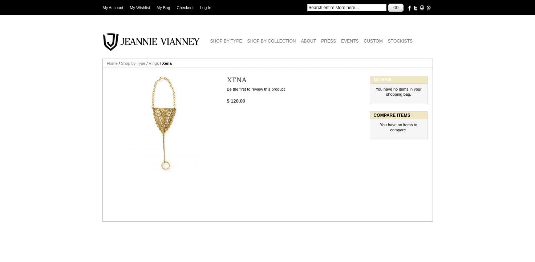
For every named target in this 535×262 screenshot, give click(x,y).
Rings (154, 63)
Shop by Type (133, 63)
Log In (205, 7)
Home (112, 63)
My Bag (163, 7)
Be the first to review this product (256, 89)
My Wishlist (140, 7)
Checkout (185, 7)
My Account (113, 7)
